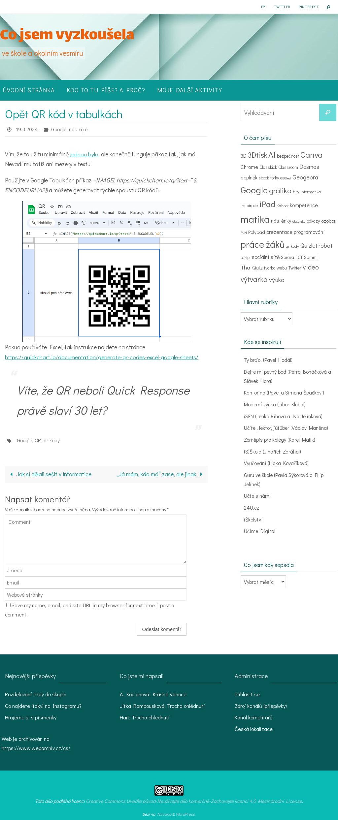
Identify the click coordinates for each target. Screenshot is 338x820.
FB (263, 6)
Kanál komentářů (254, 717)
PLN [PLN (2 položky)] (244, 232)
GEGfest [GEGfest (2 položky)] (285, 178)
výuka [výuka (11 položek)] (277, 279)
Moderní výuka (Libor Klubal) (275, 403)
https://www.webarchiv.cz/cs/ (36, 747)
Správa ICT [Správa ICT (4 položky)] (292, 257)
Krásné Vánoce (169, 694)
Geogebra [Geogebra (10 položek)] (305, 177)
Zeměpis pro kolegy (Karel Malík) (280, 438)
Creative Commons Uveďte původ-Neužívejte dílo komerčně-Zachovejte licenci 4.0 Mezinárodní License (194, 801)
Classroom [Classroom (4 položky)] (288, 167)
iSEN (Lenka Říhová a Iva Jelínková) (284, 415)
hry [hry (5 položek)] (296, 191)
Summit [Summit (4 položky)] (311, 257)
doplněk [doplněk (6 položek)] (249, 177)
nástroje (79, 129)
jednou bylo (83, 154)
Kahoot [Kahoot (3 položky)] (282, 205)
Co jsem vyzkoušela (67, 36)
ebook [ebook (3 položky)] (264, 177)
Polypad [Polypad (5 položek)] (256, 232)
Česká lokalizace (254, 728)
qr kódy (52, 440)
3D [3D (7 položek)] (244, 155)
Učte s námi (257, 493)
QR (38, 440)
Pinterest (309, 6)
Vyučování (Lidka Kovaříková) (276, 461)
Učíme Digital (260, 528)
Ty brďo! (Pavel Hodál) (268, 359)
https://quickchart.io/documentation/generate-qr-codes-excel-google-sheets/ (103, 357)
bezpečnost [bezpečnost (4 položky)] (288, 156)
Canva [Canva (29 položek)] (311, 154)
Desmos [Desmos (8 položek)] (309, 167)
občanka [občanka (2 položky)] (299, 221)
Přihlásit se (247, 694)
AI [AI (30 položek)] (272, 154)
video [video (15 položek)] (311, 266)
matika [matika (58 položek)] (255, 218)
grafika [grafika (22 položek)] (280, 190)
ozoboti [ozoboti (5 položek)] (328, 220)
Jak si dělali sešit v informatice (49, 474)
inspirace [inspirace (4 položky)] (249, 205)
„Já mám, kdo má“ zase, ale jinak (161, 474)
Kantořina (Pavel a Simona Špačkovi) (284, 392)
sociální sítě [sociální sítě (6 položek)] (266, 256)
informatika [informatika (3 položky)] (311, 191)
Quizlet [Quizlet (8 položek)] (308, 245)
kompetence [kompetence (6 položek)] (304, 205)
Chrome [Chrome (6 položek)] (249, 166)
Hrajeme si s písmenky (30, 717)
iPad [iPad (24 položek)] (267, 204)
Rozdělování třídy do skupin (35, 694)
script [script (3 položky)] (246, 257)
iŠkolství (253, 517)
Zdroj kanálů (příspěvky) (261, 705)
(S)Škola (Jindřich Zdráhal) (272, 450)
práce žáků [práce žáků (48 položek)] (263, 244)
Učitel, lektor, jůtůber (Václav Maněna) (287, 427)
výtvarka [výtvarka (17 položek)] (254, 279)
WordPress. (186, 814)
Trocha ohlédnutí (186, 705)
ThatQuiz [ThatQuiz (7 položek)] (252, 267)
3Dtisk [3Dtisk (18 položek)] (257, 155)
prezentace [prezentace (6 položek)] (279, 231)
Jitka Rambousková (142, 705)
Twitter (282, 6)
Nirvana (164, 814)
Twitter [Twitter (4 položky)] (294, 268)
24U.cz (251, 505)
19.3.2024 (27, 129)
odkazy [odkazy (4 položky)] (313, 221)
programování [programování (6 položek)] (309, 231)
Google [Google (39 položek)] (254, 190)
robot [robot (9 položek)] (326, 245)
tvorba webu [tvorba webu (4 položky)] (275, 268)
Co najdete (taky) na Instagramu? (43, 705)
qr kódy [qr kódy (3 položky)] (292, 246)
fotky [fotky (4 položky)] (274, 178)
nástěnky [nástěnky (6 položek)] (281, 220)
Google (59, 129)
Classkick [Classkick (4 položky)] (268, 167)
